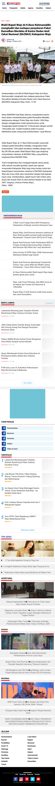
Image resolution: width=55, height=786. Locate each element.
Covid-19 (4, 746)
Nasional (10, 433)
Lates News (32, 737)
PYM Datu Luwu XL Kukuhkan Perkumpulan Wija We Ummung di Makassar (19, 368)
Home (4, 8)
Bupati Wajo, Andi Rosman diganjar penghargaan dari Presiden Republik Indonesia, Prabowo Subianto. (28, 663)
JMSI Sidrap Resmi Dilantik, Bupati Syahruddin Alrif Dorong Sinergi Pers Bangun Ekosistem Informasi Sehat (20, 327)
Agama (30, 8)
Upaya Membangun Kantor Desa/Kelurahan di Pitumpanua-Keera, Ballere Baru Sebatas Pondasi (20, 355)
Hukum (48, 8)
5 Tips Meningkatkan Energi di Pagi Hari (22, 560)
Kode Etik (23, 774)
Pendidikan (5, 743)
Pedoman (30, 774)
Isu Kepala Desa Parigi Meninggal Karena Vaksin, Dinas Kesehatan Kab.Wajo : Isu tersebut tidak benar (22, 490)
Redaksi (37, 774)
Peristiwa (10, 438)
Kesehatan (32, 746)
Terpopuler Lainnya (27, 530)
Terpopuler (13, 8)
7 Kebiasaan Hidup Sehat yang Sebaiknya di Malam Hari (27, 572)
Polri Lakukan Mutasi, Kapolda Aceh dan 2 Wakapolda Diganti (22, 503)
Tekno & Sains (12, 449)
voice (46, 41)
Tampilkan (49, 303)
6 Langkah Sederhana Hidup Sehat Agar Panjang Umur (26, 566)
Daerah (4, 740)
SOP (16, 774)
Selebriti (4, 761)
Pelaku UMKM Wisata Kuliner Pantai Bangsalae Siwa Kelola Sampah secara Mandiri (21, 340)
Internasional (33, 755)
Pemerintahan (12, 428)
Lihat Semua (27, 383)
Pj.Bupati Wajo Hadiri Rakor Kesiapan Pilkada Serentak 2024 (28, 711)
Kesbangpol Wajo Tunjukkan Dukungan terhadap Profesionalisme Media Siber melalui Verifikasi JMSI (28, 622)
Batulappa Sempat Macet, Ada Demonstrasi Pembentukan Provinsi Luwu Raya (28, 654)
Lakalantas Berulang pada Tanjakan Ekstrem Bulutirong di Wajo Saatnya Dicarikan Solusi (20, 311)
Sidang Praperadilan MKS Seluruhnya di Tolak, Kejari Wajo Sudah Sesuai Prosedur (28, 603)
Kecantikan (32, 761)
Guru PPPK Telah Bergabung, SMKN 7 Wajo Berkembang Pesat (20, 517)
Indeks (22, 8)
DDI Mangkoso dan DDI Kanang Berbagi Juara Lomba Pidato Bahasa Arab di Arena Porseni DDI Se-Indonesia (28, 671)
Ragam (30, 740)
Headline (39, 8)
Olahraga (4, 749)
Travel (3, 764)
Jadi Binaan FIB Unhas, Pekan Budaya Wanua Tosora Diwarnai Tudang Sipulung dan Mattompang (22, 476)
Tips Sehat (5, 758)
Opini (30, 749)
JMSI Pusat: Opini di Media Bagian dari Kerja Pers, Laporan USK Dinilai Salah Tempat (28, 703)
